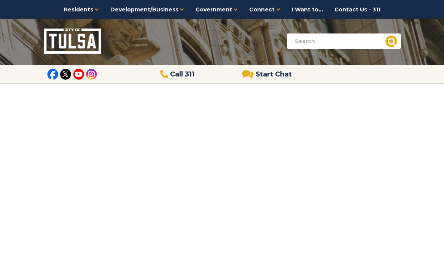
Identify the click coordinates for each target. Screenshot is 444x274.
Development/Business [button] (147, 9)
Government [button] (217, 9)
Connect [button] (264, 9)
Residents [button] (81, 9)
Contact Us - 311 (357, 9)
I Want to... (307, 9)
